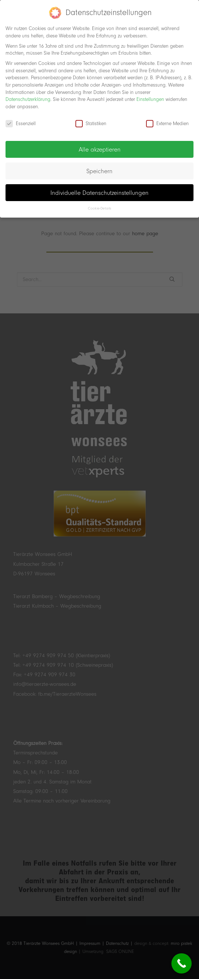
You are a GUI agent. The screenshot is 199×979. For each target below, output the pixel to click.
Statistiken (90, 119)
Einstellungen (150, 95)
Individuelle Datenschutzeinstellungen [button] (99, 189)
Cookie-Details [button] (99, 205)
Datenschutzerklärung (28, 95)
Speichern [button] (99, 167)
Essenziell (21, 119)
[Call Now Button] (181, 963)
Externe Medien (167, 119)
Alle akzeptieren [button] (100, 145)
